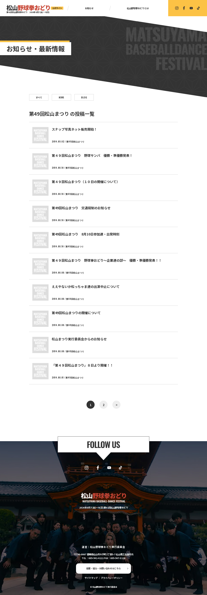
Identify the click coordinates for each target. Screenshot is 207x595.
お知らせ (89, 8)
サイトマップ (91, 577)
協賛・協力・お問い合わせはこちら (103, 568)
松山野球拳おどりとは (138, 8)
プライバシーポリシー (111, 577)
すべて (39, 97)
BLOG (84, 97)
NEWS (61, 97)
